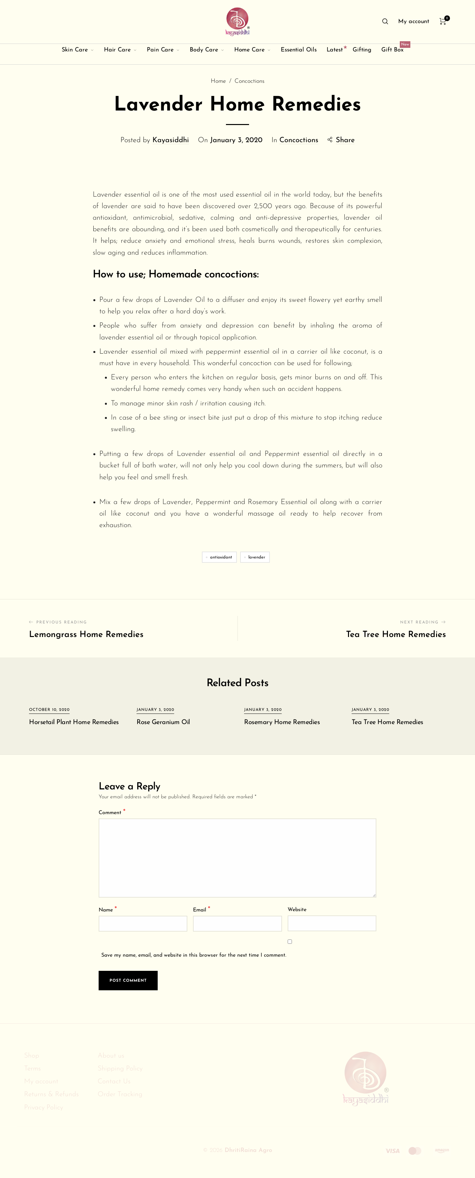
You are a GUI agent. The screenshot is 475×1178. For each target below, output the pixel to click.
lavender (256, 557)
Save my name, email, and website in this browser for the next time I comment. (193, 955)
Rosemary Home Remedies (282, 722)
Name (108, 909)
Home (218, 82)
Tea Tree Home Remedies (387, 722)
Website (297, 909)
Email (201, 909)
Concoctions (250, 82)
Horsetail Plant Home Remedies (74, 722)
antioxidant (221, 557)
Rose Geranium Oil (163, 722)
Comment (112, 812)
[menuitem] (413, 21)
